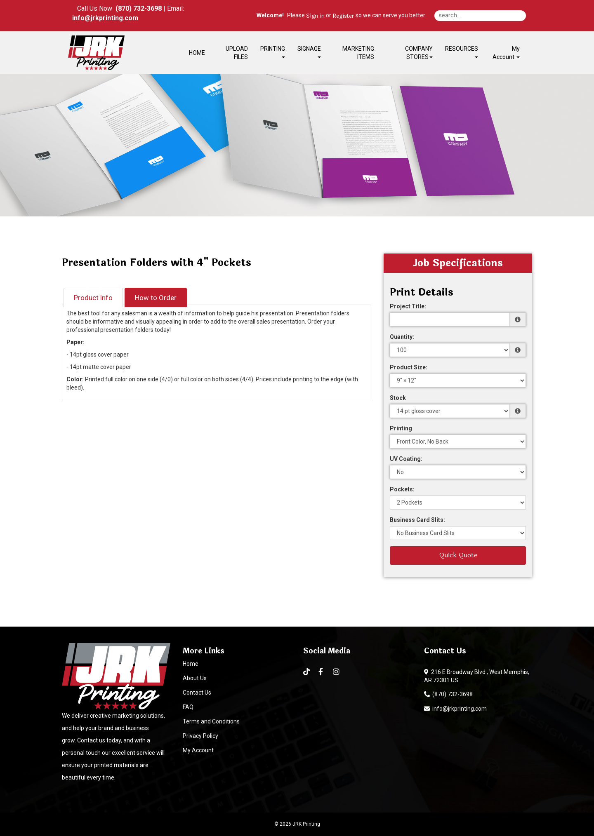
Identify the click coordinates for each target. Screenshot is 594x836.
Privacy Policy (200, 736)
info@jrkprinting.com (455, 708)
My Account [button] (506, 52)
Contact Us (197, 692)
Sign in (315, 16)
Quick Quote (458, 555)
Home (190, 663)
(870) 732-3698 (448, 694)
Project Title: (408, 306)
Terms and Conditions (211, 721)
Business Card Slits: (417, 520)
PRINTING (272, 51)
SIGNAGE (309, 51)
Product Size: (408, 367)
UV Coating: (406, 459)
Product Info (93, 298)
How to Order (156, 298)
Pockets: (402, 489)
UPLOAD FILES (237, 52)
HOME (197, 52)
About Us (195, 678)
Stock (398, 398)
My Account (198, 750)
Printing (401, 428)
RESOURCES (461, 51)
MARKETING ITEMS (358, 52)
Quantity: (402, 336)
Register (343, 16)
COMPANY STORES (419, 52)
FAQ (188, 707)
